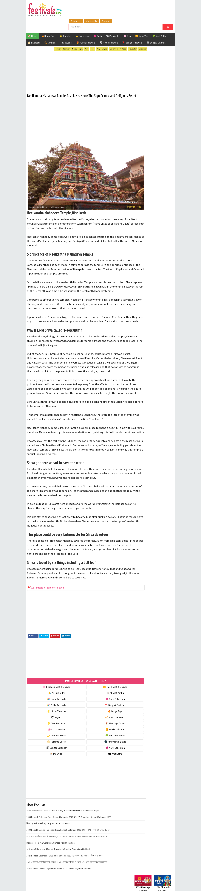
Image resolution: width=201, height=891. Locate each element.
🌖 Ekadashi (34, 28)
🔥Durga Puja (48, 22)
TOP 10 (165, 293)
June (92, 35)
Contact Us (97, 5)
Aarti (157, 269)
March (74, 35)
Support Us (82, 5)
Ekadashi (161, 274)
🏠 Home (32, 22)
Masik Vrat (155, 284)
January (58, 35)
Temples (147, 298)
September (114, 35)
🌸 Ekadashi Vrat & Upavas (52, 690)
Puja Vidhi (160, 288)
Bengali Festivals (143, 274)
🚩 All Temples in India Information (46, 591)
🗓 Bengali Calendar (156, 28)
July (98, 35)
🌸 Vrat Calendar (52, 732)
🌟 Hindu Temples (52, 714)
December (142, 35)
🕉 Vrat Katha (103, 757)
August (104, 35)
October (123, 35)
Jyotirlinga (140, 284)
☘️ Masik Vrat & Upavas (146, 169)
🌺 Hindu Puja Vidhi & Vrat (147, 180)
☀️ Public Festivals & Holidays (149, 186)
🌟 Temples (65, 22)
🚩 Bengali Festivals (132, 28)
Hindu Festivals (142, 279)
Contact (137, 363)
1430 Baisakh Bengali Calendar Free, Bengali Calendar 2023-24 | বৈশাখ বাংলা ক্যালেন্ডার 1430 (68, 833)
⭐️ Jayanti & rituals (144, 175)
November (133, 35)
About (136, 359)
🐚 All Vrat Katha (103, 696)
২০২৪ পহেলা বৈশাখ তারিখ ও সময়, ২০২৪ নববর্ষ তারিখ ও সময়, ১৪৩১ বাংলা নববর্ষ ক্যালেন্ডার (66, 839)
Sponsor (112, 5)
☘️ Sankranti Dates (103, 738)
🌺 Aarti (98, 22)
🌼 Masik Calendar (103, 732)
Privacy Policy (140, 372)
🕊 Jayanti (66, 28)
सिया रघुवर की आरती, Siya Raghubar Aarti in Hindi (47, 826)
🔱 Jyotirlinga (82, 22)
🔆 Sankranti (50, 28)
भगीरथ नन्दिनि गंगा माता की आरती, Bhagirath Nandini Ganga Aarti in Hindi (58, 852)
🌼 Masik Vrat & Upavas (103, 690)
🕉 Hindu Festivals (108, 28)
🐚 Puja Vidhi (112, 22)
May (86, 35)
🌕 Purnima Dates (52, 744)
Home (136, 354)
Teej (136, 298)
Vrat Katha (160, 298)
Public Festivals (143, 288)
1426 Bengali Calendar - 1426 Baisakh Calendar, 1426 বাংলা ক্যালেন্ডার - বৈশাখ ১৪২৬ (64, 858)
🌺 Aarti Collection (103, 702)
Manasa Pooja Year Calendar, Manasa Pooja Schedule (50, 846)
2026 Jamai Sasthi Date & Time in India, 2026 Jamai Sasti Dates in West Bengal (62, 813)
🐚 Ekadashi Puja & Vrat (146, 163)
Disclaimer (138, 368)
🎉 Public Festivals (85, 28)
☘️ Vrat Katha (159, 22)
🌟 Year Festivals (52, 726)
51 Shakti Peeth (142, 269)
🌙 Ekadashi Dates (52, 738)
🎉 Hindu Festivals (52, 702)
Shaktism (153, 293)
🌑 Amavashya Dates (103, 744)
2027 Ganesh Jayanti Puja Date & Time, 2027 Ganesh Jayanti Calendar (58, 871)
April (81, 35)
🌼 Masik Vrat (142, 22)
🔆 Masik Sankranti (103, 720)
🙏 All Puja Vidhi (52, 696)
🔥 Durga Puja (103, 714)
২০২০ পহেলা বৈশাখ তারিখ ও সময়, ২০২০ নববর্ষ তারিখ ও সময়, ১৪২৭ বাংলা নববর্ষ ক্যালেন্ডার (66, 865)
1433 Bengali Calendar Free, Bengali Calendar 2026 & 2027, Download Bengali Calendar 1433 (68, 820)
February (66, 35)
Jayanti (158, 279)
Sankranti (139, 293)
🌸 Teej (127, 22)
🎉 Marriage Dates (103, 726)
